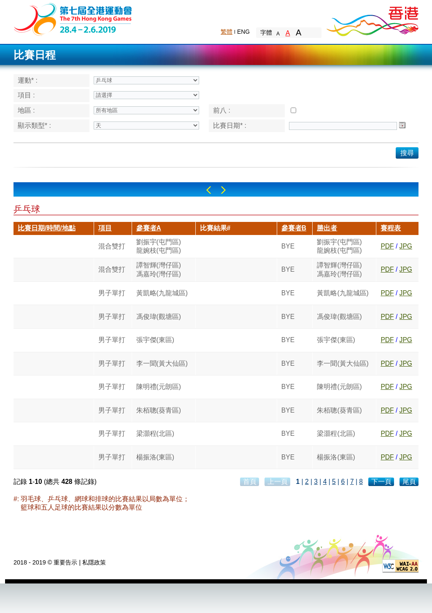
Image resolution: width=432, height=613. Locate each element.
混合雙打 (111, 246)
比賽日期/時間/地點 (47, 228)
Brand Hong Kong (372, 19)
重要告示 (65, 562)
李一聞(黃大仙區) (162, 363)
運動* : (28, 80)
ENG (243, 31)
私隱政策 (94, 562)
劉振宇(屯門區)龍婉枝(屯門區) (158, 246)
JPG (406, 246)
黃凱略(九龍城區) (162, 293)
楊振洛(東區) (155, 457)
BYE (287, 246)
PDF (387, 246)
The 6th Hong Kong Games (73, 19)
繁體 (226, 31)
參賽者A (148, 228)
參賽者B (293, 228)
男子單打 (111, 293)
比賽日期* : (229, 125)
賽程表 (391, 228)
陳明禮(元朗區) (158, 386)
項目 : (26, 95)
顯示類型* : (34, 125)
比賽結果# (215, 228)
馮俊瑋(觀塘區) (158, 316)
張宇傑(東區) (155, 339)
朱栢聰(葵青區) (158, 410)
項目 (105, 228)
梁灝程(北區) (155, 433)
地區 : (26, 110)
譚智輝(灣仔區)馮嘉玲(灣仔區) (158, 269)
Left (208, 190)
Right (223, 190)
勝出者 (327, 228)
